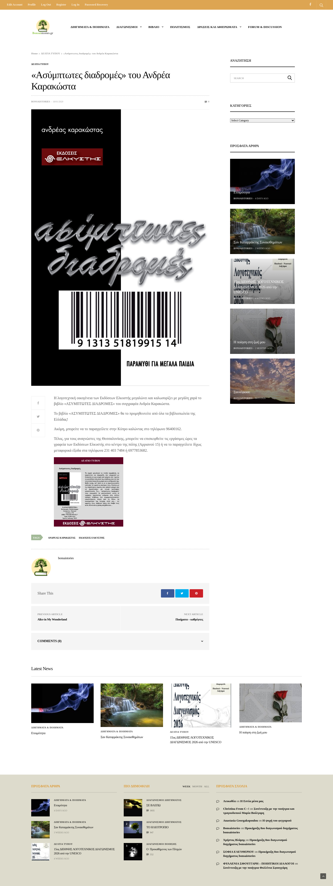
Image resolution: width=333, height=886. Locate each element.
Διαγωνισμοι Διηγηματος (164, 800)
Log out (46, 4)
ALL (206, 786)
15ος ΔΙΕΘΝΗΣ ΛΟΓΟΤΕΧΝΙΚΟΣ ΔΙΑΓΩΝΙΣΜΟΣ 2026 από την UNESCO (259, 287)
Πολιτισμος (180, 27)
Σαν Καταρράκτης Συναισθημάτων (258, 242)
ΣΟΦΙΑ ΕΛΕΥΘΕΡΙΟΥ (238, 851)
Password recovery (96, 4)
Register (61, 4)
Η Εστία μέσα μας (251, 801)
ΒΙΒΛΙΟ (153, 27)
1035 (150, 810)
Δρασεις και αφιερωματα (217, 27)
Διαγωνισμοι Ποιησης (161, 844)
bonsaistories (40, 101)
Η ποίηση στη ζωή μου (249, 342)
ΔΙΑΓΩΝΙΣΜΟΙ (127, 27)
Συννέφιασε (242, 392)
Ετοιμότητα (242, 192)
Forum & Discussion (265, 27)
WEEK (186, 786)
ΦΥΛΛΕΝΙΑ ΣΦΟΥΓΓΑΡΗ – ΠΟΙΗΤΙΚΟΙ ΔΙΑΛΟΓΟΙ (258, 863)
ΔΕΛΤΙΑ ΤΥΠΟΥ (40, 64)
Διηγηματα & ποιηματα (90, 27)
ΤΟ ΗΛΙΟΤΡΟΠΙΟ (157, 827)
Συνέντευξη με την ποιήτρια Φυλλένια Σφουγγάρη (255, 867)
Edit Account (14, 4)
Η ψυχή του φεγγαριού (277, 820)
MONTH (197, 786)
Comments (49, 641)
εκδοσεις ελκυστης (92, 538)
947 (150, 832)
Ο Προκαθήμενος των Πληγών (164, 849)
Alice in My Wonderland (52, 619)
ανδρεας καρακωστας (61, 538)
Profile (32, 4)
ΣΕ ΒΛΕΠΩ (153, 805)
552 (150, 854)
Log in (75, 4)
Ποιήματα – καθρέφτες (189, 619)
